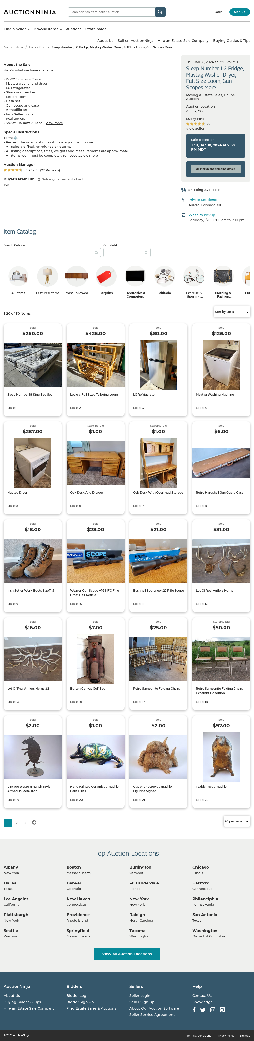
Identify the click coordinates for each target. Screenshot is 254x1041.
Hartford (201, 883)
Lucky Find (37, 47)
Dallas (10, 883)
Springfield (78, 930)
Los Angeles (16, 899)
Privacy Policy (225, 1035)
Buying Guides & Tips (231, 41)
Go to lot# (110, 245)
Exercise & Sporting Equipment (193, 296)
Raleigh (137, 915)
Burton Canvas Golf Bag (87, 688)
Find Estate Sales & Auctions (91, 1008)
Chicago (200, 867)
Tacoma (137, 930)
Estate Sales (95, 29)
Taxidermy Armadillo (211, 786)
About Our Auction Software (154, 1008)
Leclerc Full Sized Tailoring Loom (94, 394)
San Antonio (204, 915)
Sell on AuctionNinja (135, 41)
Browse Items (48, 29)
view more (54, 123)
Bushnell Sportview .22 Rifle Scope (158, 590)
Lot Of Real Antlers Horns (214, 590)
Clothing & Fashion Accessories (223, 296)
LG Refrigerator (144, 394)
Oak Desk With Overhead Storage (158, 492)
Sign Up (239, 12)
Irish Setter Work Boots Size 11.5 (30, 590)
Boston (74, 867)
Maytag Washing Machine (215, 394)
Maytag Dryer (17, 492)
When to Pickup (202, 215)
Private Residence (203, 200)
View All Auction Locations (127, 954)
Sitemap (245, 1035)
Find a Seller (17, 29)
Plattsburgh (16, 915)
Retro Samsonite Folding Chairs (156, 688)
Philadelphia (205, 899)
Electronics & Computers (135, 294)
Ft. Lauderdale (144, 883)
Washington (204, 930)
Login (219, 12)
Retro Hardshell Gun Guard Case (219, 492)
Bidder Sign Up (80, 1002)
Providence (78, 915)
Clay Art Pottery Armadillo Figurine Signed (152, 789)
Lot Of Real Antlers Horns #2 (28, 688)
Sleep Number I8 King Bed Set (29, 394)
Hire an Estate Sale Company (183, 41)
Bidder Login (78, 995)
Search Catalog (14, 245)
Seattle (11, 930)
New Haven (78, 899)
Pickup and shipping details (215, 169)
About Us (105, 41)
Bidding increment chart (60, 179)
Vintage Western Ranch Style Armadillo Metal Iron (28, 789)
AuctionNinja (13, 47)
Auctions (73, 29)
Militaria (164, 293)
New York (139, 899)
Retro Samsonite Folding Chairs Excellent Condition (219, 691)
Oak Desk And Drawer (86, 492)
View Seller (195, 128)
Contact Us (202, 995)
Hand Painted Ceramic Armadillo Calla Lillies (94, 789)
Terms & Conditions (199, 1035)
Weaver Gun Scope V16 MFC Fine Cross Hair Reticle (94, 593)
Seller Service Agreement (152, 1014)
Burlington (140, 867)
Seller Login (139, 995)
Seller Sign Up (142, 1002)
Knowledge (202, 1002)
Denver (74, 883)
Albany (11, 867)
